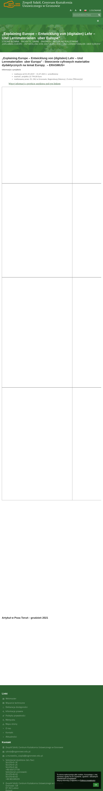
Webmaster (11, 698)
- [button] (76, 10)
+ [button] (71, 10)
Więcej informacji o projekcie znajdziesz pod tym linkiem (34, 83)
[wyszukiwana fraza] (86, 15)
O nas (8, 728)
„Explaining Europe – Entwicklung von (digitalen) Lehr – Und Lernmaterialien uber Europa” (51, 44)
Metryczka (10, 720)
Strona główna (10, 41)
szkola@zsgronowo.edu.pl (18, 751)
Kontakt (9, 732)
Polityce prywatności (87, 780)
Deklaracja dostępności (17, 707)
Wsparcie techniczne (15, 703)
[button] (85, 10)
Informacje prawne (14, 711)
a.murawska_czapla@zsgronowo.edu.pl (24, 756)
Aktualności (11, 737)
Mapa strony (11, 724)
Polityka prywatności (15, 716)
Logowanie (95, 10)
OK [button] (96, 785)
